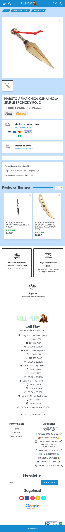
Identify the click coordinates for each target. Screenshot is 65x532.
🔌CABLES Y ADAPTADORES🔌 (49, 465)
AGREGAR (33, 528)
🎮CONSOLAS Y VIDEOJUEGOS (48, 445)
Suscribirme (49, 482)
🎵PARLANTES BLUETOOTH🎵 (49, 450)
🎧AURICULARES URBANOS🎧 (49, 441)
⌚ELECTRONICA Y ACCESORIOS (49, 429)
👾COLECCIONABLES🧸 (20, 11)
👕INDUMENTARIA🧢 (49, 454)
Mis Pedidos (16, 436)
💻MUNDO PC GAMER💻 (49, 462)
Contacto (16, 432)
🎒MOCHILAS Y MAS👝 (49, 438)
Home (6, 11)
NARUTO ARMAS (38, 11)
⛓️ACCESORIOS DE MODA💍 (48, 434)
